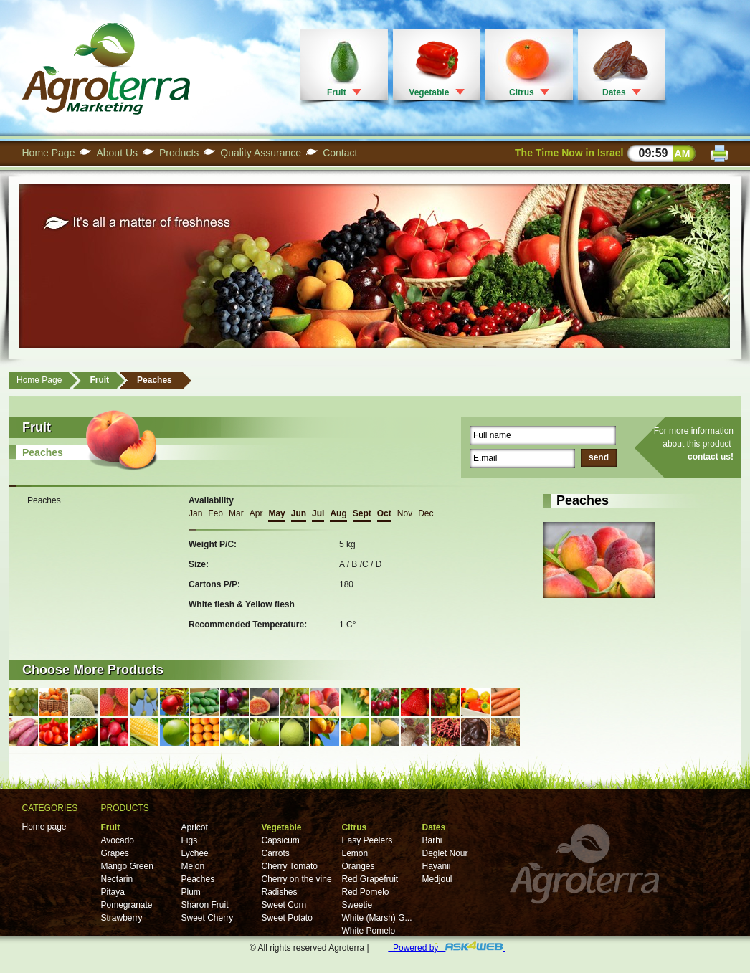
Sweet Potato (287, 918)
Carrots (276, 853)
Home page (44, 827)
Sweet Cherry (207, 918)
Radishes (280, 892)
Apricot (194, 827)
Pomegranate (127, 905)
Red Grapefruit (370, 879)
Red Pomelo (365, 892)
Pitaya (113, 892)
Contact (340, 152)
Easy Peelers (367, 840)
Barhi (432, 840)
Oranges (358, 866)
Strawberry (122, 918)
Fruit (336, 92)
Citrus (521, 92)
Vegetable (429, 92)
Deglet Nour (445, 853)
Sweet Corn (284, 905)
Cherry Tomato (290, 866)
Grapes (115, 853)
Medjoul (437, 879)
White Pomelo (369, 931)
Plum (191, 892)
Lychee (195, 853)
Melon (193, 866)
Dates (614, 92)
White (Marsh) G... (377, 918)
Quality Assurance (260, 152)
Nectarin (117, 879)
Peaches (154, 380)
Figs (189, 840)
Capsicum (281, 840)
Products (179, 152)
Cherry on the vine (297, 879)
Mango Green (127, 866)
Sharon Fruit (205, 905)
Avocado (117, 840)
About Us (117, 152)
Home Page (48, 152)
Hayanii (436, 866)
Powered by (446, 948)
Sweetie (357, 905)
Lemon (355, 853)
